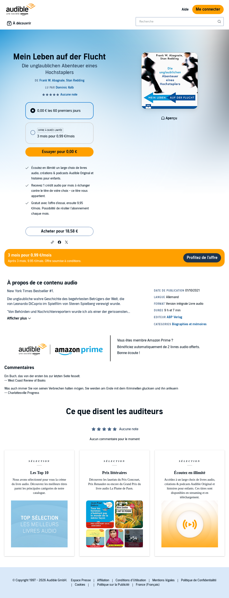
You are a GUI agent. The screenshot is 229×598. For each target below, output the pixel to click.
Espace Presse (81, 580)
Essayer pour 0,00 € (59, 152)
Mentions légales (163, 580)
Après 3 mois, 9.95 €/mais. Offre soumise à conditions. (44, 258)
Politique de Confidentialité (198, 580)
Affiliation (103, 580)
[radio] (59, 110)
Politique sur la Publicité (113, 585)
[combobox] (180, 21)
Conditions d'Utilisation (131, 580)
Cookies (80, 585)
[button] (52, 242)
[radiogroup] (59, 123)
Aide (185, 9)
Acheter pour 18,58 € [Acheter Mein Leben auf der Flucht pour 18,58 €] (59, 231)
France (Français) (148, 585)
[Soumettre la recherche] (220, 21)
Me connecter (208, 9)
